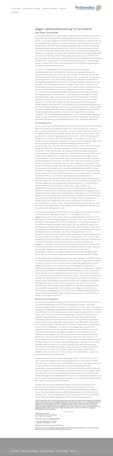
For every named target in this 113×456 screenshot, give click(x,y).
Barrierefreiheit (62, 451)
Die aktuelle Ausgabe (31, 9)
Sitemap (73, 451)
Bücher (63, 9)
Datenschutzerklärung (30, 451)
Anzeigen (15, 12)
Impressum (15, 451)
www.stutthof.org (57, 425)
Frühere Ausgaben (50, 9)
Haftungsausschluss (47, 451)
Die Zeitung (16, 9)
